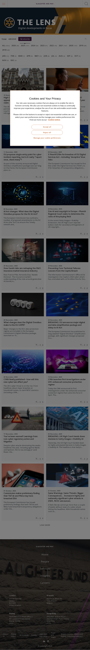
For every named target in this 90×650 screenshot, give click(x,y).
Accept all (47, 127)
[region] (45, 118)
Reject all (47, 132)
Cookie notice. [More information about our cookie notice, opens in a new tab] (54, 120)
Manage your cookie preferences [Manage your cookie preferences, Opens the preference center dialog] (47, 138)
